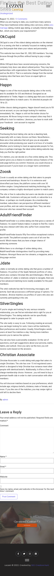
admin (5, 399)
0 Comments (21, 19)
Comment (4, 426)
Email (3, 467)
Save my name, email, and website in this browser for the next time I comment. (27, 490)
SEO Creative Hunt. (40, 565)
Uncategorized (6, 13)
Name (3, 457)
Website (3, 477)
